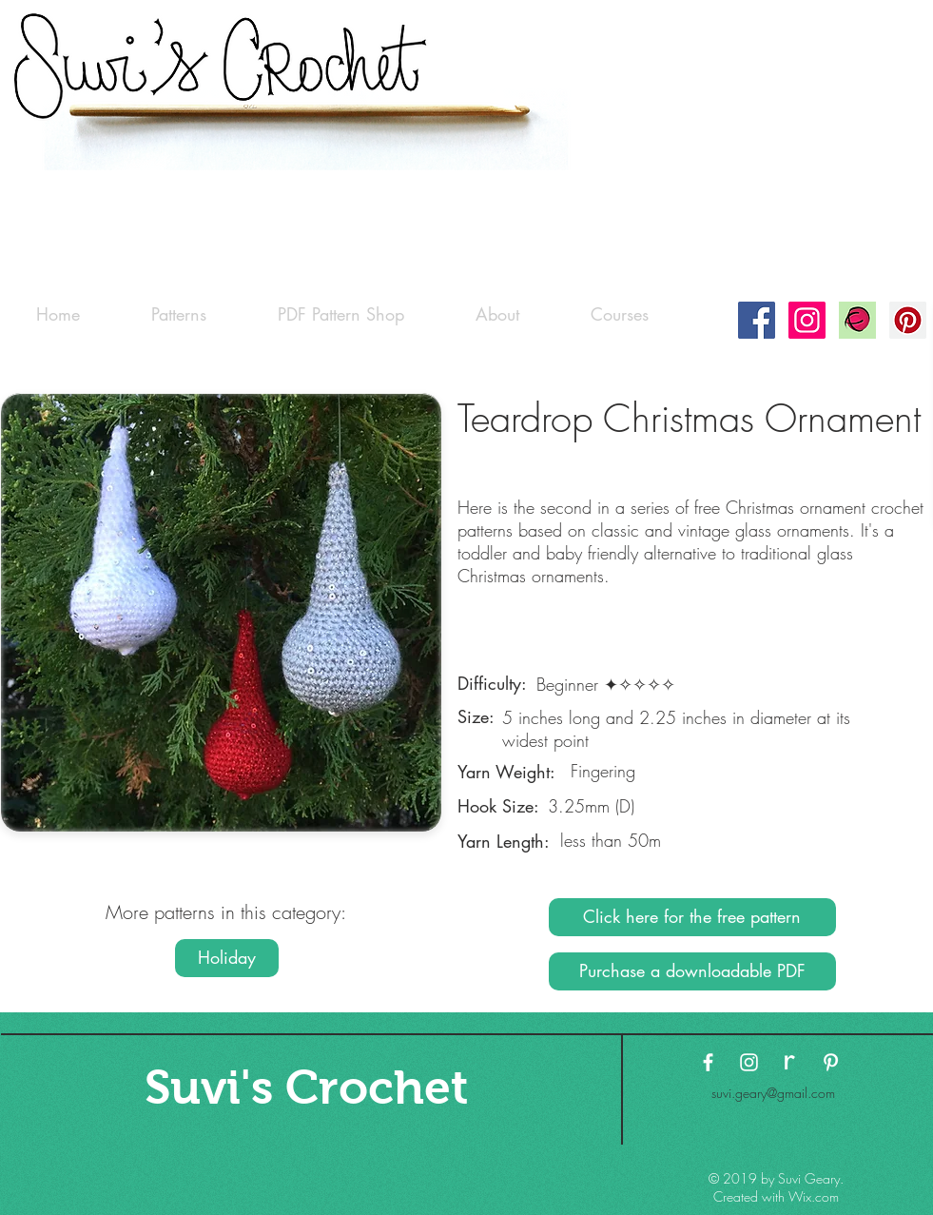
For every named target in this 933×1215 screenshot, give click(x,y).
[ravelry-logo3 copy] (790, 1062)
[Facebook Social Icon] (756, 320)
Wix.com (813, 1196)
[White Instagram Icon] (749, 1062)
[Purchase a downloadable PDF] (692, 971)
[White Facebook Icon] (708, 1062)
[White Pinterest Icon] (831, 1062)
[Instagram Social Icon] (807, 320)
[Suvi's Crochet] (307, 1087)
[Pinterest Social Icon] (907, 320)
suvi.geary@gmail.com (773, 1093)
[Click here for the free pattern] (692, 917)
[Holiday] (227, 958)
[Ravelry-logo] (857, 320)
